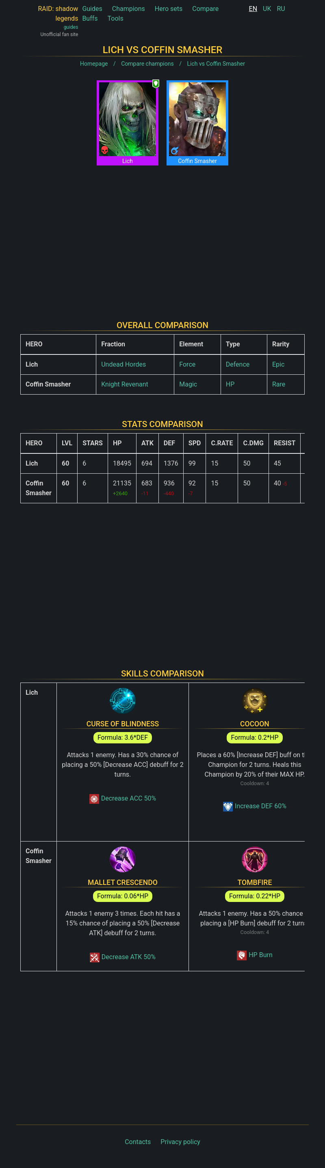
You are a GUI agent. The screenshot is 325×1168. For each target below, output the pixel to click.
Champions (128, 9)
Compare (205, 9)
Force (187, 364)
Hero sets (169, 9)
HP (230, 384)
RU (281, 9)
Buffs (90, 18)
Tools (116, 18)
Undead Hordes (123, 364)
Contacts (138, 1142)
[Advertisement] (162, 236)
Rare (278, 384)
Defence (238, 364)
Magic (188, 384)
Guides (92, 9)
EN (253, 9)
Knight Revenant (124, 384)
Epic (278, 364)
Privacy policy (180, 1142)
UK (267, 9)
